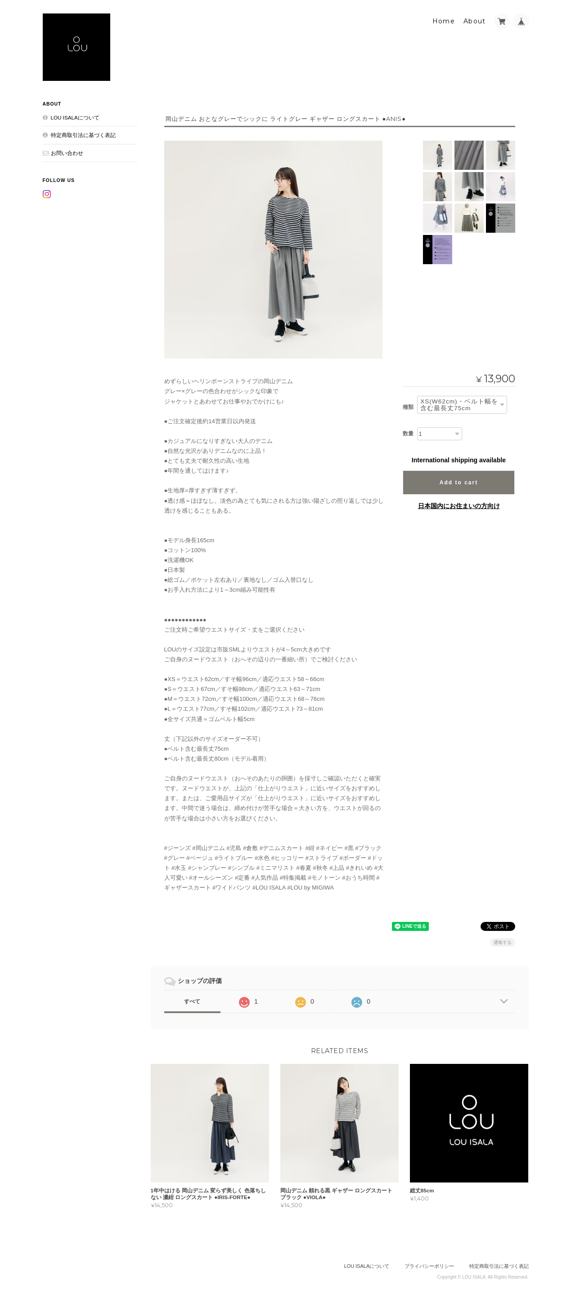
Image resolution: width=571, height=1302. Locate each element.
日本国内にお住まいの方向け (459, 505)
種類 (408, 407)
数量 (408, 433)
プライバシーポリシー (429, 1266)
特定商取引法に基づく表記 (83, 135)
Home (443, 21)
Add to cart (459, 482)
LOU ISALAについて (75, 117)
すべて (192, 1001)
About (474, 21)
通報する (503, 942)
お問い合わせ (67, 153)
